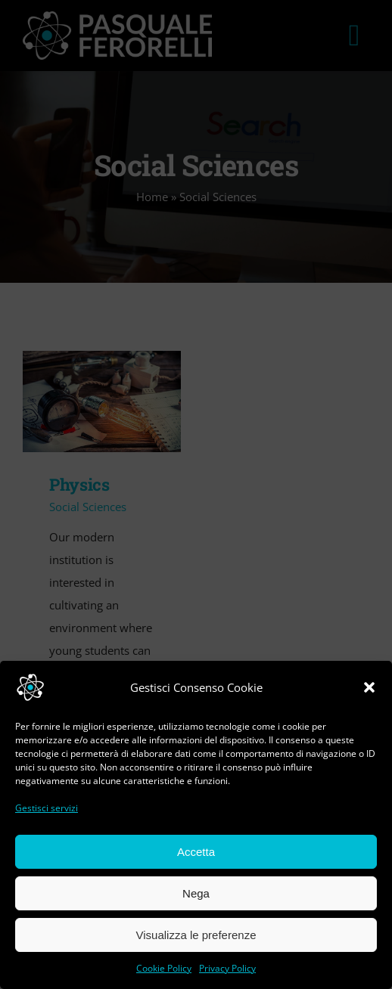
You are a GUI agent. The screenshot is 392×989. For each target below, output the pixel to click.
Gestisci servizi (46, 807)
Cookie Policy (163, 968)
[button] (369, 687)
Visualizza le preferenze (196, 935)
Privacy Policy (227, 968)
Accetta (196, 851)
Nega (196, 893)
